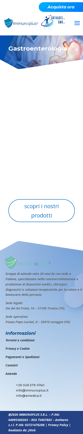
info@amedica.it (29, 396)
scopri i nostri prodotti (41, 210)
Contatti (12, 365)
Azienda (11, 373)
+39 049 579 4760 (30, 385)
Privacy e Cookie (18, 348)
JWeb (32, 430)
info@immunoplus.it (32, 390)
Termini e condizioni (20, 340)
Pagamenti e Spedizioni (22, 357)
